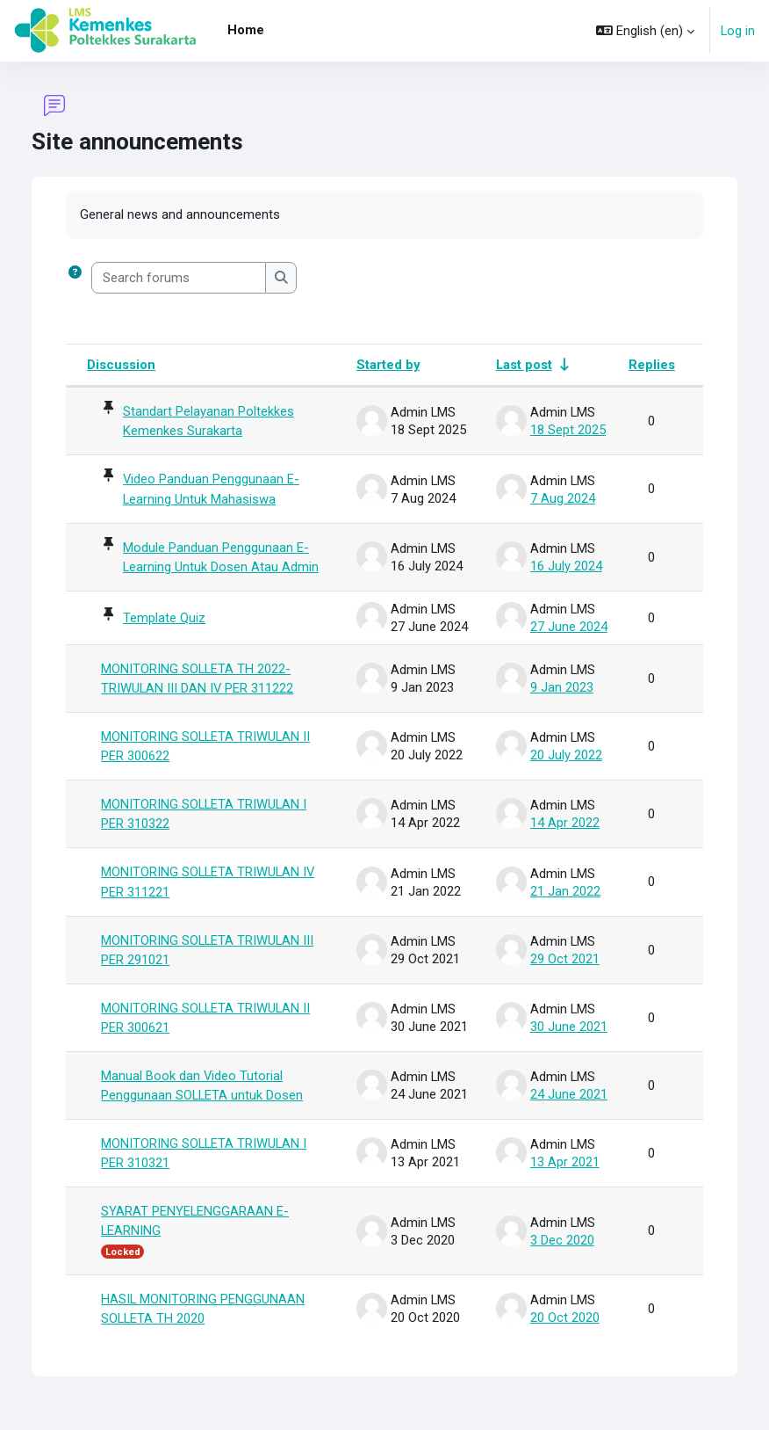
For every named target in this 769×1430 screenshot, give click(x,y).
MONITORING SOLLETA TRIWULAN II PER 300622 (205, 748)
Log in (738, 31)
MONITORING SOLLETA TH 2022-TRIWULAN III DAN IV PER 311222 (197, 679)
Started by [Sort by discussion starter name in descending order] (388, 365)
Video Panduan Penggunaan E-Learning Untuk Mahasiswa (211, 489)
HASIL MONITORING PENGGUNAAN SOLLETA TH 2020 (203, 1312)
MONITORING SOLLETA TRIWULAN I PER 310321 (203, 1156)
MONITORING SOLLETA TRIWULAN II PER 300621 (205, 1020)
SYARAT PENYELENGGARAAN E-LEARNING (195, 1224)
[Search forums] (178, 278)
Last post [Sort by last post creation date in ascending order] (524, 365)
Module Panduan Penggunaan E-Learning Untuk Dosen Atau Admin (221, 557)
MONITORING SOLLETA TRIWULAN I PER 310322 (203, 815)
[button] (645, 31)
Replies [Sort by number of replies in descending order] (652, 365)
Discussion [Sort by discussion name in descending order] (121, 365)
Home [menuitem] (245, 30)
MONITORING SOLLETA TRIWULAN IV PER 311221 (207, 884)
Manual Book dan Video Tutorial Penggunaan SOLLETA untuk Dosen (202, 1088)
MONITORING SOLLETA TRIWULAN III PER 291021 (207, 951)
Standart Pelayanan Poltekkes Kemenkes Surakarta (208, 421)
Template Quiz (164, 619)
